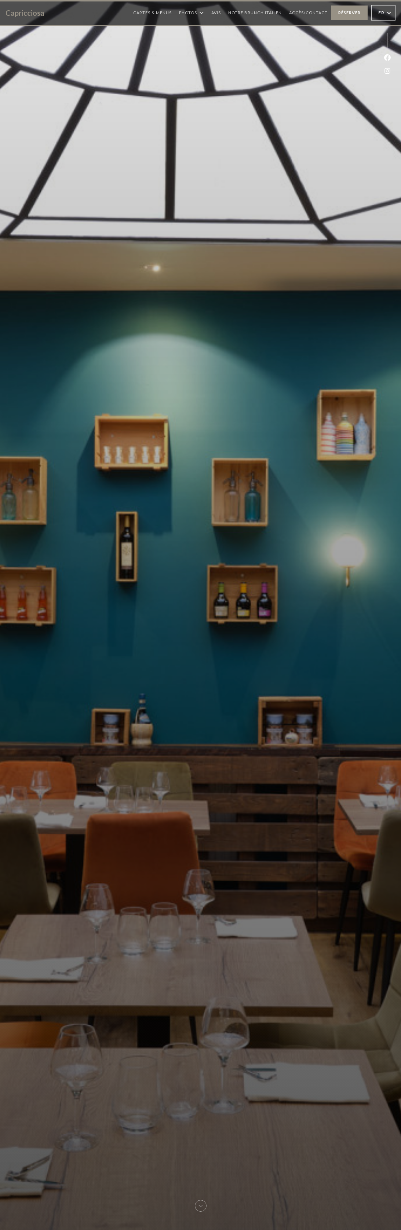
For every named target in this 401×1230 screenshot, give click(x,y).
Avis (216, 12)
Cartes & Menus (152, 12)
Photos (191, 12)
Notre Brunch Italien (255, 12)
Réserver (349, 12)
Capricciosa (25, 12)
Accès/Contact (308, 12)
